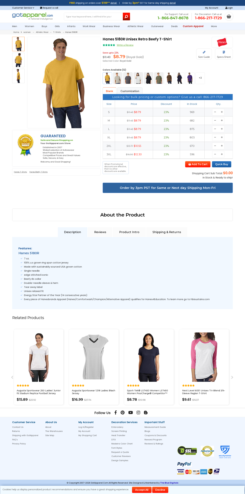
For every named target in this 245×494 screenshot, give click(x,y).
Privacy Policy (19, 443)
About (48, 427)
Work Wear (90, 26)
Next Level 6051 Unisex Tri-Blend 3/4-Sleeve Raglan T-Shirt (203, 392)
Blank (109, 91)
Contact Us (17, 427)
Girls (58, 26)
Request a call (49, 7)
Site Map (49, 435)
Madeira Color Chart (121, 443)
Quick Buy (221, 164)
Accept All (141, 489)
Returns (16, 431)
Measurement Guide (155, 427)
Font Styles (116, 447)
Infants (72, 26)
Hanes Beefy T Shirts (38, 172)
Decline (160, 489)
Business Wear (112, 26)
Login (229, 7)
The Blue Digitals (169, 482)
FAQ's (15, 439)
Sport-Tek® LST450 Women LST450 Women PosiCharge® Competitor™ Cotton (147, 393)
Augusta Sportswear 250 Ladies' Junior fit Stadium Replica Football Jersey (39, 392)
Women (31, 26)
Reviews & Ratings (154, 443)
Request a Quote (120, 452)
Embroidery (117, 427)
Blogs (147, 431)
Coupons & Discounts (156, 435)
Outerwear (158, 26)
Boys (46, 26)
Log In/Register (86, 427)
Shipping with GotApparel (25, 435)
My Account (211, 7)
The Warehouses (54, 431)
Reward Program (153, 439)
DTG (113, 439)
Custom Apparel (194, 26)
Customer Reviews (121, 456)
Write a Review (125, 45)
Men (16, 26)
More (215, 26)
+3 (200, 78)
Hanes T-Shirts (20, 172)
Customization (129, 91)
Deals (174, 26)
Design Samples (119, 460)
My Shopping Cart (87, 435)
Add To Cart (197, 164)
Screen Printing (119, 431)
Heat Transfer (118, 435)
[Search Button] (126, 16)
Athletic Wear (137, 26)
